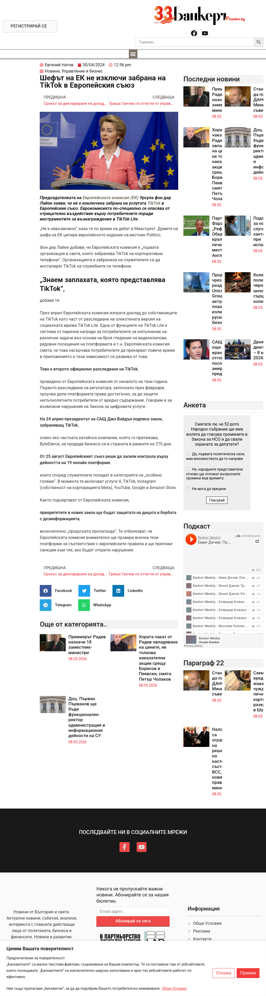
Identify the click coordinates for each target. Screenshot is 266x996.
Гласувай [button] (217, 500)
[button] (133, 54)
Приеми (248, 973)
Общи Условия (174, 988)
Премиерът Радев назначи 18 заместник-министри (87, 644)
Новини (52, 71)
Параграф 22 (203, 663)
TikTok (154, 203)
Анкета (194, 405)
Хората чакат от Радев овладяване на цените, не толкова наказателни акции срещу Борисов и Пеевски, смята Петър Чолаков (158, 658)
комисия (121, 197)
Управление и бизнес (82, 71)
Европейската (97, 197)
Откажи (223, 973)
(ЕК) (134, 197)
